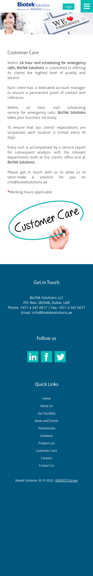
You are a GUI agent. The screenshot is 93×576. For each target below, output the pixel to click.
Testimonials (46, 428)
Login (68, 6)
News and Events (46, 421)
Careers (46, 458)
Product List (46, 443)
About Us (46, 406)
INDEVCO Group (66, 480)
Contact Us (46, 465)
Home (46, 398)
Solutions (46, 436)
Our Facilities (47, 413)
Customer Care (46, 451)
